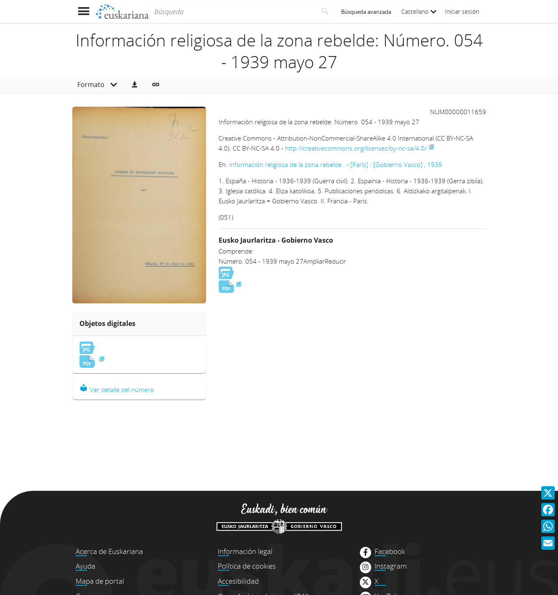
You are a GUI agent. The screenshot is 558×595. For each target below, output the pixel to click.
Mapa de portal (100, 581)
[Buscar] (325, 12)
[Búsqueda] (232, 12)
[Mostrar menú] (83, 11)
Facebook (390, 551)
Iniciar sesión (462, 11)
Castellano (418, 11)
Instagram (391, 566)
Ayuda (85, 566)
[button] (134, 85)
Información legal (245, 551)
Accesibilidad (238, 581)
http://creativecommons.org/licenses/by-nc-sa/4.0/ (356, 148)
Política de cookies (247, 566)
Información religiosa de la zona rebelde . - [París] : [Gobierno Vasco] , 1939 (335, 164)
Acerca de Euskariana (109, 551)
